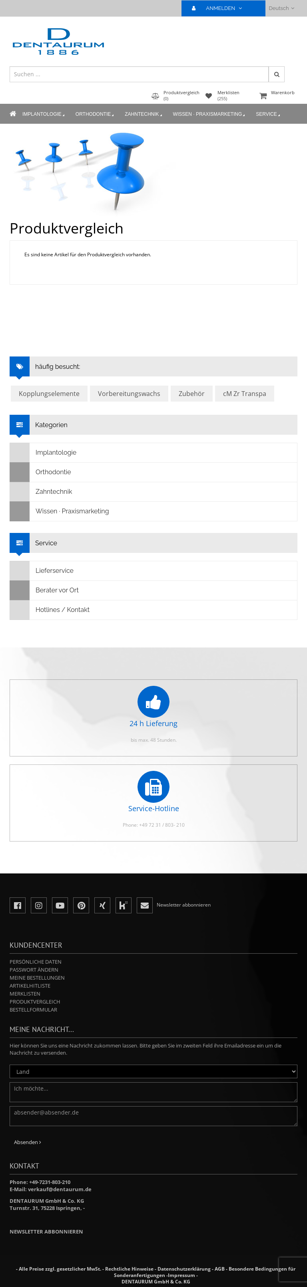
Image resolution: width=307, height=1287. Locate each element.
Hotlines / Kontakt (50, 610)
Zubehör (192, 393)
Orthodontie (95, 114)
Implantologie (44, 114)
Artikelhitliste (30, 985)
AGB (220, 1268)
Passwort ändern (34, 969)
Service (268, 114)
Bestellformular (33, 1009)
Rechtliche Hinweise (129, 1268)
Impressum (181, 1275)
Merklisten (25, 993)
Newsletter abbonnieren (46, 1231)
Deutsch (281, 8)
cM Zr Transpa (244, 393)
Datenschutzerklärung (184, 1268)
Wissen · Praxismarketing (210, 114)
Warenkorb (277, 96)
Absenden (27, 1142)
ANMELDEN (220, 8)
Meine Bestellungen (37, 977)
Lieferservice (42, 570)
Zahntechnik (144, 114)
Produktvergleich (35, 1001)
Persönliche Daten (36, 961)
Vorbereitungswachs (129, 393)
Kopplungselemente (49, 393)
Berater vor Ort (44, 590)
